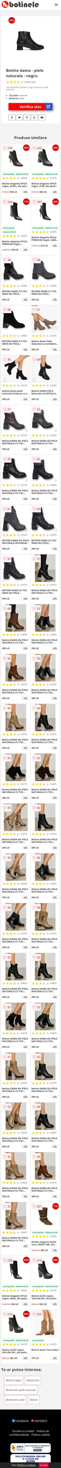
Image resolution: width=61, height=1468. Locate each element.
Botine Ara (33, 1380)
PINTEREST (39, 1421)
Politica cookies (40, 1434)
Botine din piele (15, 1400)
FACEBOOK (20, 1421)
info (25, 191)
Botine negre (13, 1380)
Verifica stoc (36, 106)
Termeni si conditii (23, 1431)
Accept (44, 1465)
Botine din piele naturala (21, 1390)
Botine (34, 1400)
